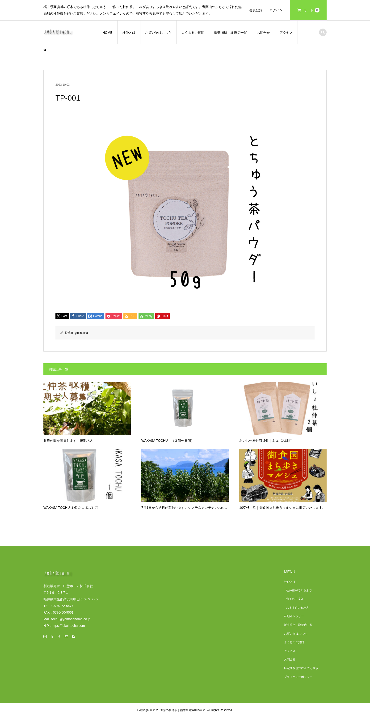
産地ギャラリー (294, 616)
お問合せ (263, 32)
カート (311, 10)
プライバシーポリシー (298, 677)
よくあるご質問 (192, 32)
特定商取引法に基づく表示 (301, 668)
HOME (108, 32)
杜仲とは (128, 32)
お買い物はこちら (158, 32)
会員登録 (255, 10)
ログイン (276, 10)
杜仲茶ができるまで (299, 590)
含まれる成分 (294, 599)
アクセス (286, 32)
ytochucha (81, 333)
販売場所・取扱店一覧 (230, 32)
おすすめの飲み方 (297, 607)
